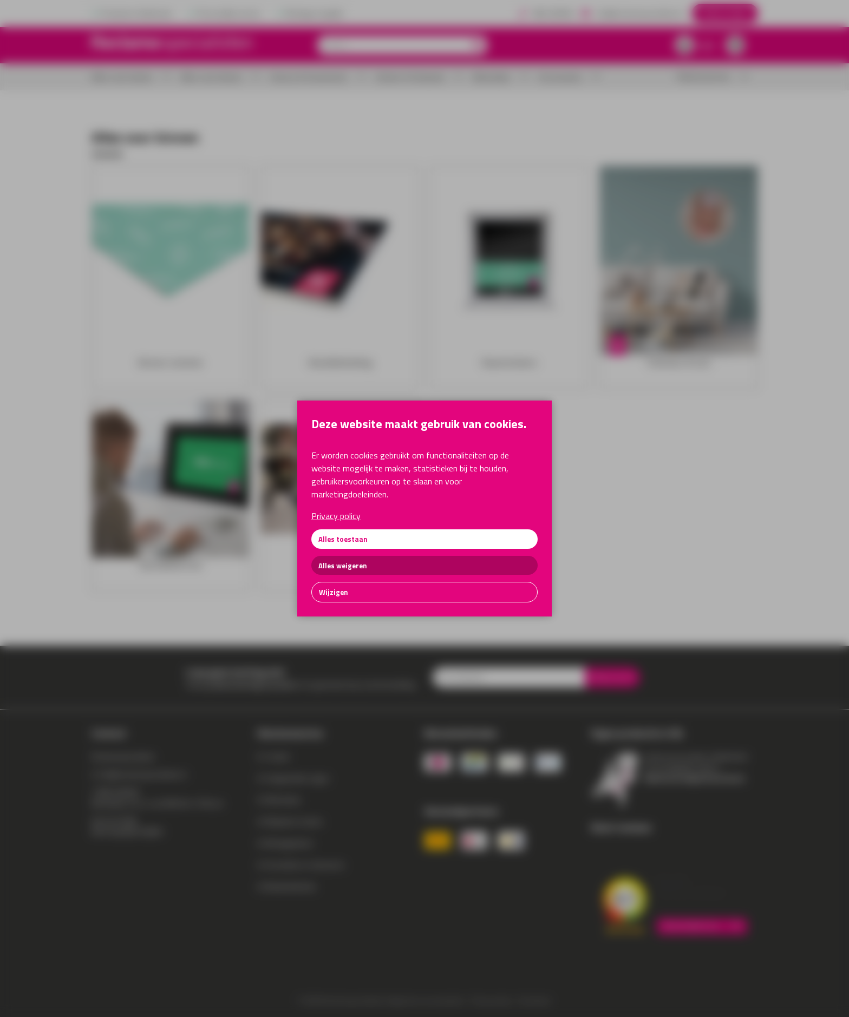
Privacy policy (336, 515)
